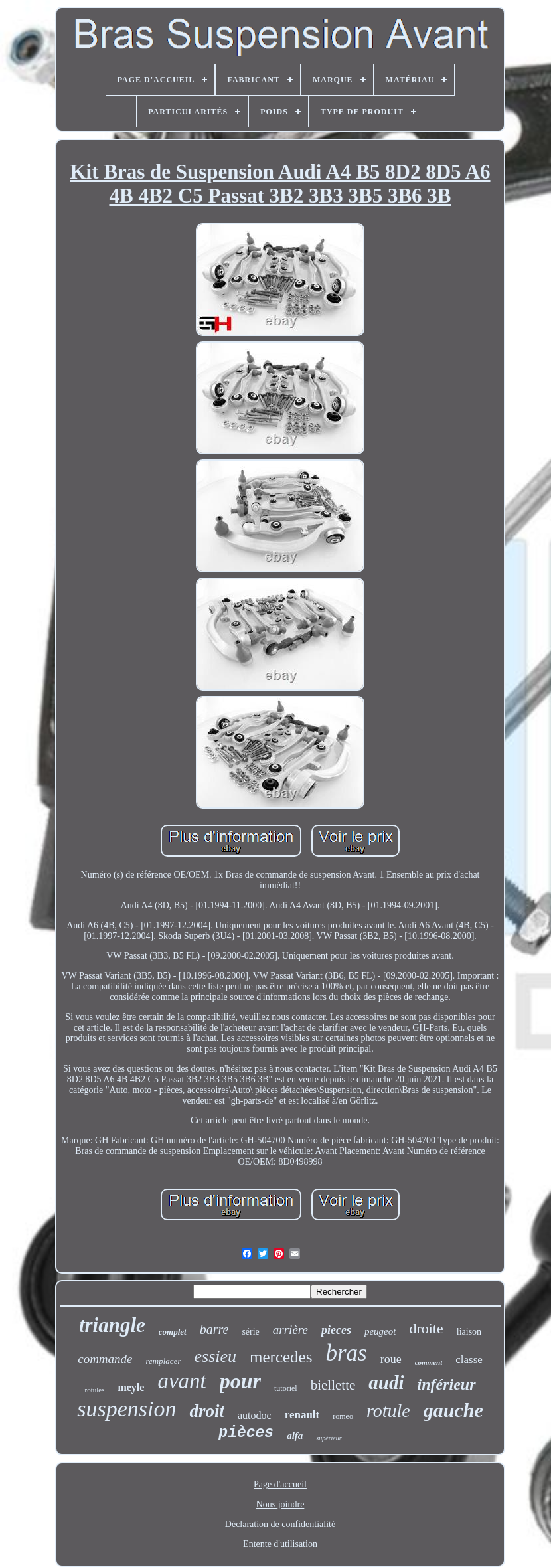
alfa (295, 1435)
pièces (246, 1433)
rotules (94, 1390)
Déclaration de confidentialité (280, 1524)
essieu (215, 1356)
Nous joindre (280, 1504)
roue (391, 1359)
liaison (469, 1332)
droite (426, 1328)
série (250, 1332)
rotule (388, 1410)
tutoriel (285, 1388)
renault (302, 1414)
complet (173, 1332)
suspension (126, 1408)
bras (345, 1353)
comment (429, 1362)
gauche (453, 1410)
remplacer (163, 1361)
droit (206, 1411)
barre (214, 1329)
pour (240, 1381)
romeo (343, 1416)
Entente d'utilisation (280, 1544)
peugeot (380, 1331)
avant (181, 1381)
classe (469, 1359)
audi (386, 1382)
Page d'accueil (280, 1484)
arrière (290, 1330)
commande (105, 1359)
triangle (112, 1325)
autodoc (255, 1415)
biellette (333, 1385)
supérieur (328, 1438)
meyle (131, 1387)
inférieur (447, 1384)
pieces (336, 1330)
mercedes (281, 1357)
